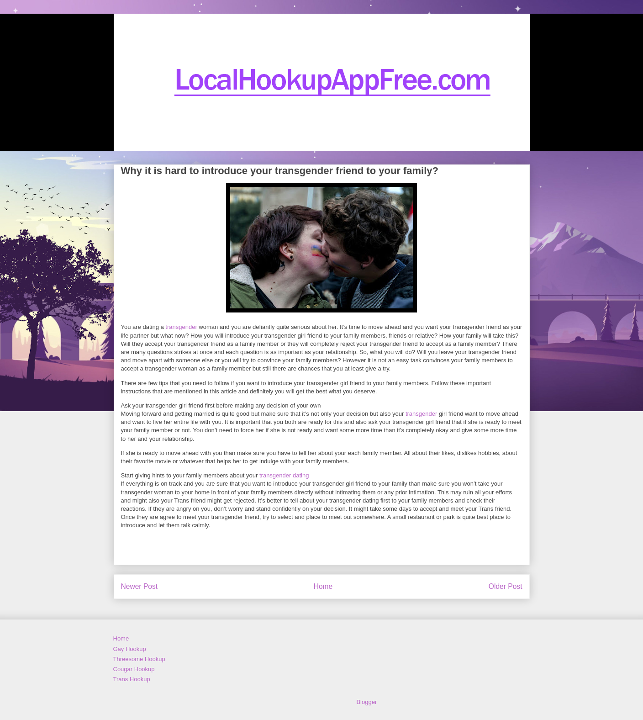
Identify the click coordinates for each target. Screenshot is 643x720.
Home (323, 586)
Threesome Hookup (139, 659)
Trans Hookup (131, 679)
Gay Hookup (129, 649)
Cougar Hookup (134, 669)
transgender (181, 326)
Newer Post (139, 586)
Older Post (505, 586)
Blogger (366, 702)
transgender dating (284, 475)
